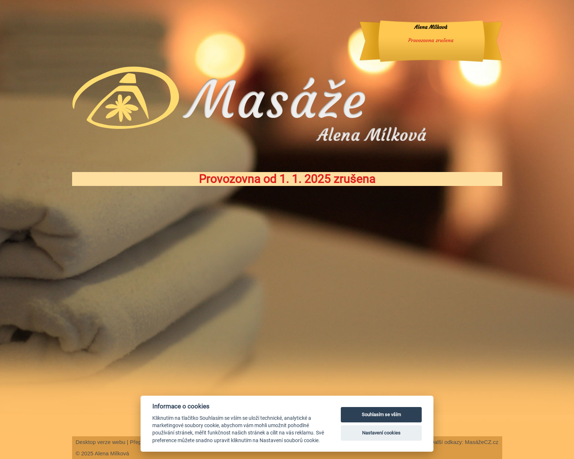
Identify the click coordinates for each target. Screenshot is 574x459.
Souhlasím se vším (381, 414)
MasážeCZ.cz (482, 442)
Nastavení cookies (381, 433)
